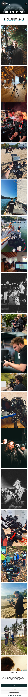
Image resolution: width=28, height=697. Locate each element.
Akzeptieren (14, 685)
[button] (26, 4)
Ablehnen (14, 689)
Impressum (19, 695)
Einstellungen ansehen (14, 692)
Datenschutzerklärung (12, 695)
